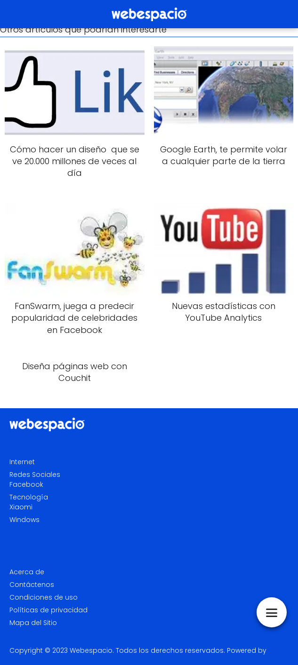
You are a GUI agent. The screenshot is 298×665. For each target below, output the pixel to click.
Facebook (26, 484)
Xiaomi (20, 507)
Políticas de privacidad (48, 610)
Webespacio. (92, 650)
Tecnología (28, 497)
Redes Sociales (34, 474)
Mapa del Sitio (33, 622)
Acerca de (26, 572)
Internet (22, 462)
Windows (24, 519)
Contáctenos (31, 584)
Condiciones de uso (43, 597)
